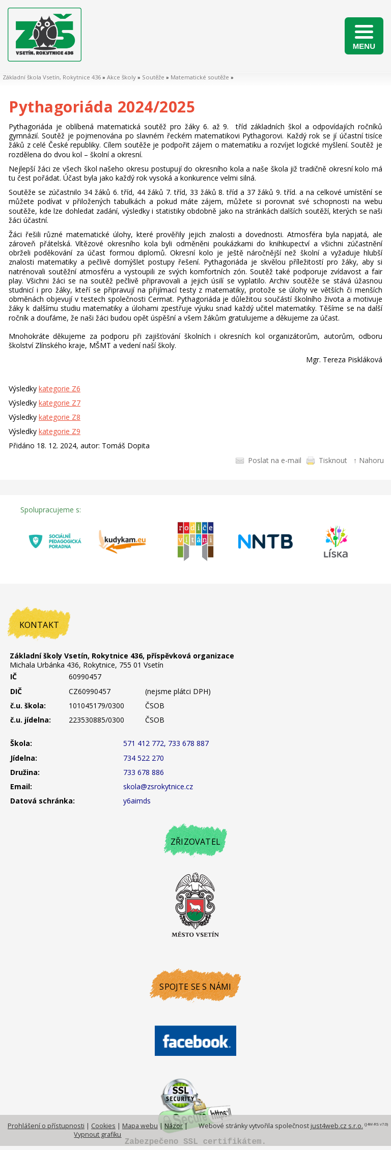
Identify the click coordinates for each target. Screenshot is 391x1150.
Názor (173, 1126)
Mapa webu (140, 1126)
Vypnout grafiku (97, 1134)
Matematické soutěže (200, 77)
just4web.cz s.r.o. (337, 1126)
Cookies (103, 1126)
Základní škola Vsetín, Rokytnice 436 (52, 77)
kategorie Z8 (59, 417)
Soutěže (153, 77)
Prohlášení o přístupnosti (46, 1126)
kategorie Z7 (59, 403)
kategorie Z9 (59, 431)
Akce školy (121, 77)
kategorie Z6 (59, 388)
